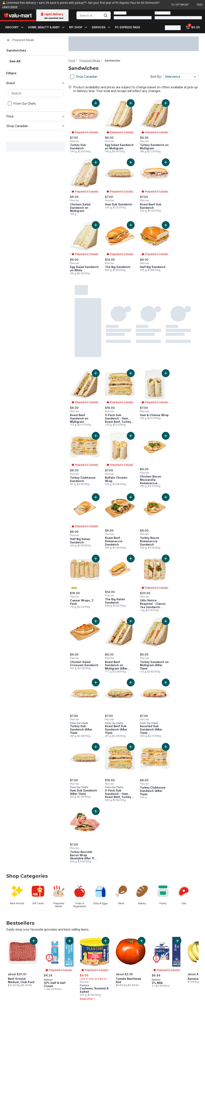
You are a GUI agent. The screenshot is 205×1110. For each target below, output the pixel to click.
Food (71, 60)
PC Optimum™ (180, 4)
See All (14, 61)
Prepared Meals (20, 40)
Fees (200, 4)
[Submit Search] (106, 15)
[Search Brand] (36, 93)
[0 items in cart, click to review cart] (193, 27)
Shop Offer (88, 998)
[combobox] (93, 15)
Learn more (9, 6)
